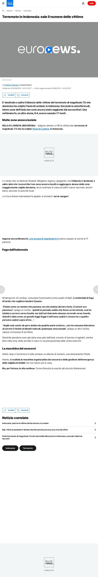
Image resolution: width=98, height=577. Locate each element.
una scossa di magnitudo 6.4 (44, 238)
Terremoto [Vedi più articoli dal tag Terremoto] (28, 448)
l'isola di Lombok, (41, 128)
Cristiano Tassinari (11, 85)
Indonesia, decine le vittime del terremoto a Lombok (25, 423)
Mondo (18, 11)
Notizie (9, 11)
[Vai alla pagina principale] (10, 3)
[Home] (3, 11)
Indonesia (27, 11)
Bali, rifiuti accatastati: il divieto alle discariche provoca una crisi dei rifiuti (35, 429)
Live (92, 3)
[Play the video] (49, 49)
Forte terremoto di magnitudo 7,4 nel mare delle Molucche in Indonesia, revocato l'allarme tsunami (42, 437)
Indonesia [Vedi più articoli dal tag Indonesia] (10, 448)
